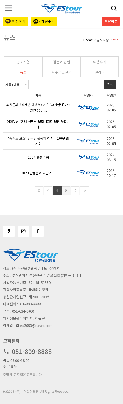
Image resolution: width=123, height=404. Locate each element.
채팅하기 (15, 21)
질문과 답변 (61, 61)
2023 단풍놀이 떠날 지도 (38, 172)
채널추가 (44, 21)
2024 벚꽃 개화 (38, 157)
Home (88, 39)
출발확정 (111, 21)
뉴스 (23, 72)
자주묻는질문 (61, 72)
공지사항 (23, 61)
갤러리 (100, 72)
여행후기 (99, 61)
